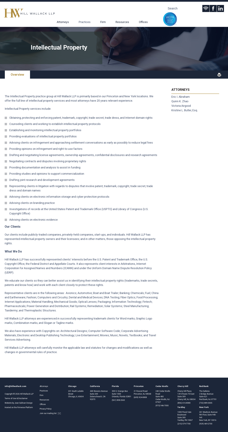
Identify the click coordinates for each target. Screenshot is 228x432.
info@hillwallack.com (15, 386)
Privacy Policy (45, 409)
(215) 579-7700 (184, 424)
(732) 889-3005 (205, 403)
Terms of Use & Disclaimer (16, 398)
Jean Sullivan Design (23, 403)
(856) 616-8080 (184, 403)
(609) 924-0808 (140, 397)
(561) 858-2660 (118, 400)
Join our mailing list (50, 413)
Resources (122, 22)
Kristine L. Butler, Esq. (184, 110)
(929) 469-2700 (205, 424)
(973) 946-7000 (162, 405)
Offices (143, 22)
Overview (17, 74)
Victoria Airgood (181, 105)
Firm (103, 22)
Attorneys (63, 22)
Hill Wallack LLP (26, 394)
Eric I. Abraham (180, 96)
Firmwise (21, 407)
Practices (85, 22)
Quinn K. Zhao (179, 101)
